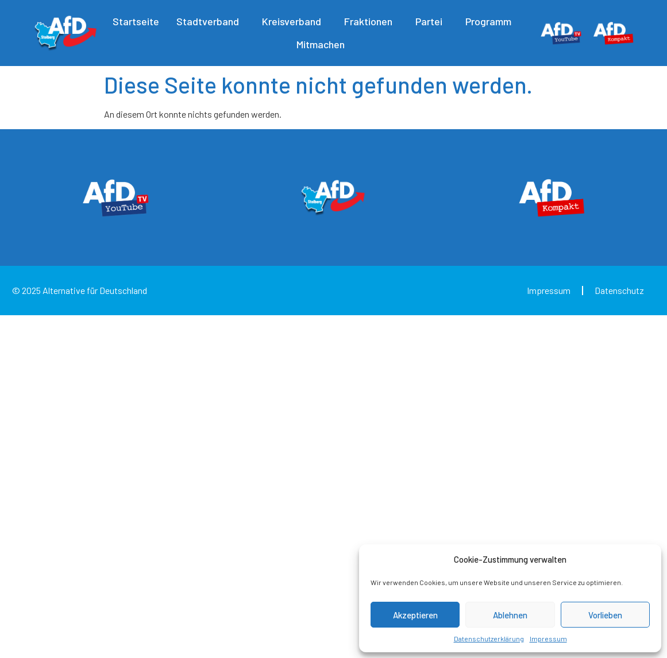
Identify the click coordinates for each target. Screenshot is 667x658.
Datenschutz (619, 290)
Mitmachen (323, 44)
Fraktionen (371, 21)
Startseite (136, 21)
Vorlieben (605, 615)
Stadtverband (210, 21)
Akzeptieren (415, 615)
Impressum (548, 638)
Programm (491, 21)
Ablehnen (510, 615)
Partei (431, 21)
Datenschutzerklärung (489, 638)
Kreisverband (294, 21)
